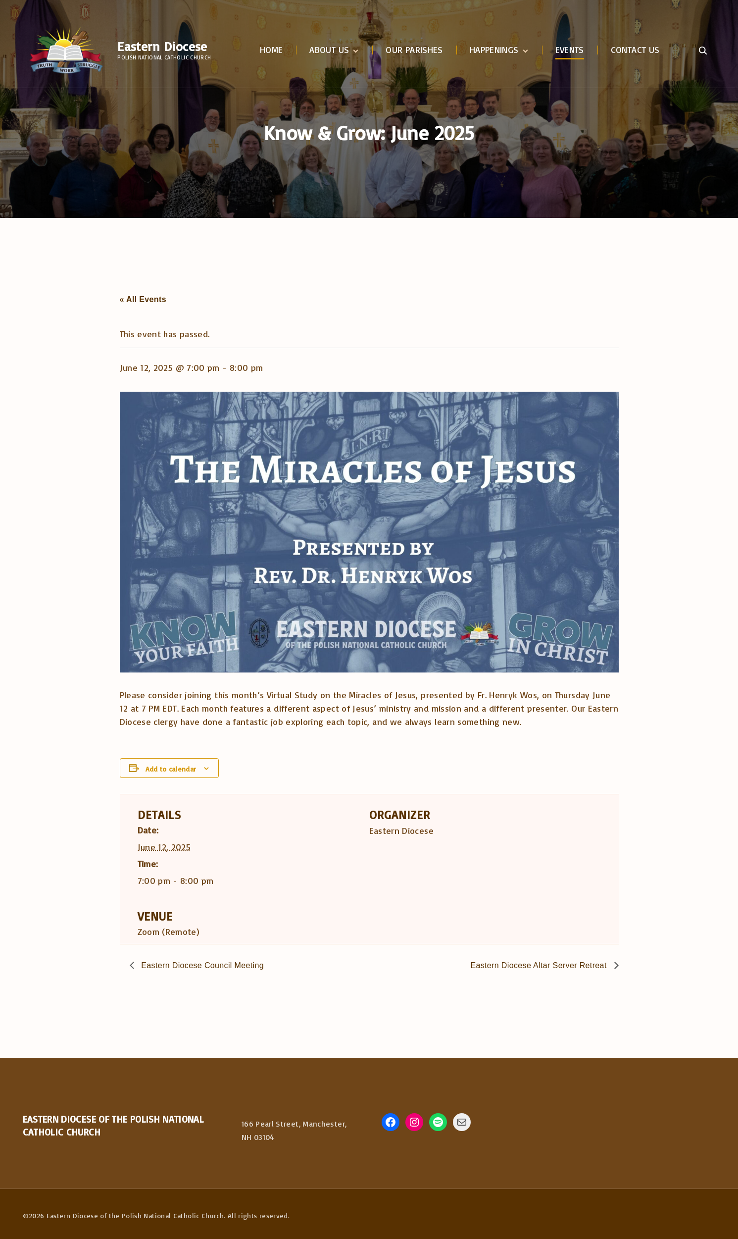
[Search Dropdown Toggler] (703, 50)
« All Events (143, 299)
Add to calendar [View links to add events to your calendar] (171, 769)
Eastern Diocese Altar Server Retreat (539, 965)
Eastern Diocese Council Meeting (201, 965)
